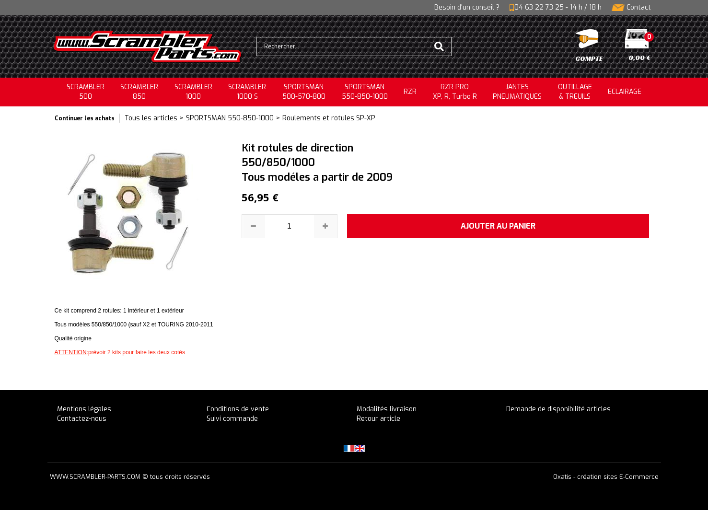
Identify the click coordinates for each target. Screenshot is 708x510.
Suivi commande (232, 418)
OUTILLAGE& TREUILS (575, 91)
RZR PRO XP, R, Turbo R (455, 91)
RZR (410, 91)
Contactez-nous (81, 418)
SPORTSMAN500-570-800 (303, 91)
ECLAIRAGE (624, 91)
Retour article (378, 418)
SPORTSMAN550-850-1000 (365, 91)
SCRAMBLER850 (139, 91)
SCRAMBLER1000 (193, 91)
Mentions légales (84, 409)
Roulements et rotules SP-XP (328, 118)
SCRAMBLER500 (85, 91)
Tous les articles (151, 118)
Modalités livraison (387, 409)
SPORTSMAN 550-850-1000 (230, 118)
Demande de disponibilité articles (558, 409)
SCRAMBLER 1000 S (247, 91)
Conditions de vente (238, 409)
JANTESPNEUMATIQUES (517, 91)
